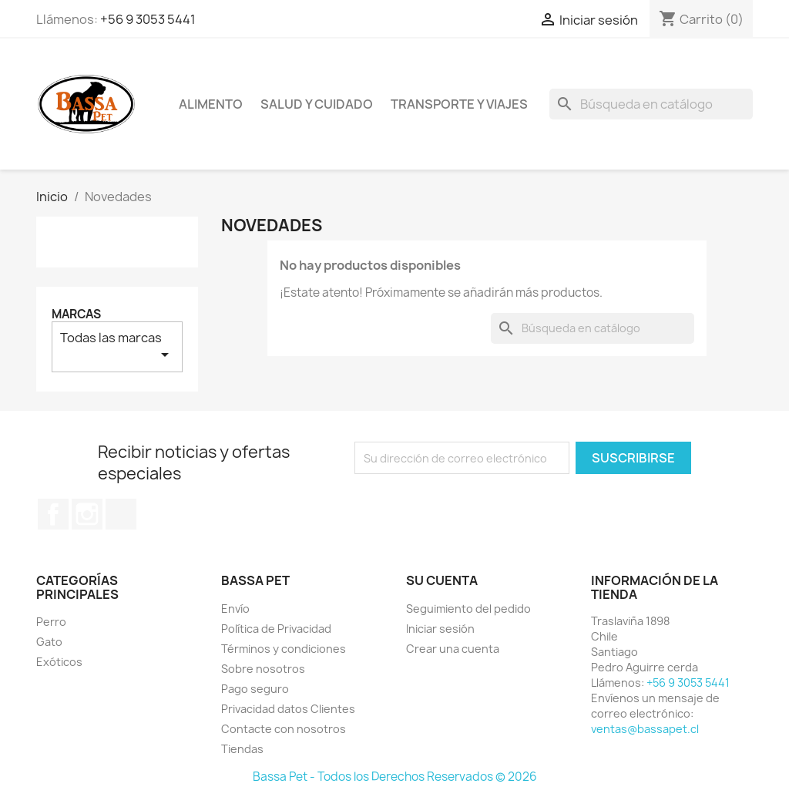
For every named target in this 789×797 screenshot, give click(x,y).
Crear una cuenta (452, 648)
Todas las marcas (117, 346)
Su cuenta (442, 580)
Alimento (211, 104)
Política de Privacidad (276, 628)
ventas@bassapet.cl (645, 728)
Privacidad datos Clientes (288, 708)
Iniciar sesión (440, 628)
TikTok (121, 514)
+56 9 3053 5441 (148, 19)
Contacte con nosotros (283, 728)
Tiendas (242, 749)
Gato (49, 641)
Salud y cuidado (316, 104)
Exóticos (59, 661)
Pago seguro (255, 688)
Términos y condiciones (283, 648)
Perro (51, 621)
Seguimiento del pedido (468, 608)
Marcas (76, 314)
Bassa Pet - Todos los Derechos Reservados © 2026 (395, 776)
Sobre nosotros (263, 668)
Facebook (53, 514)
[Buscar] (651, 104)
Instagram (87, 514)
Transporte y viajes (459, 104)
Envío (235, 608)
